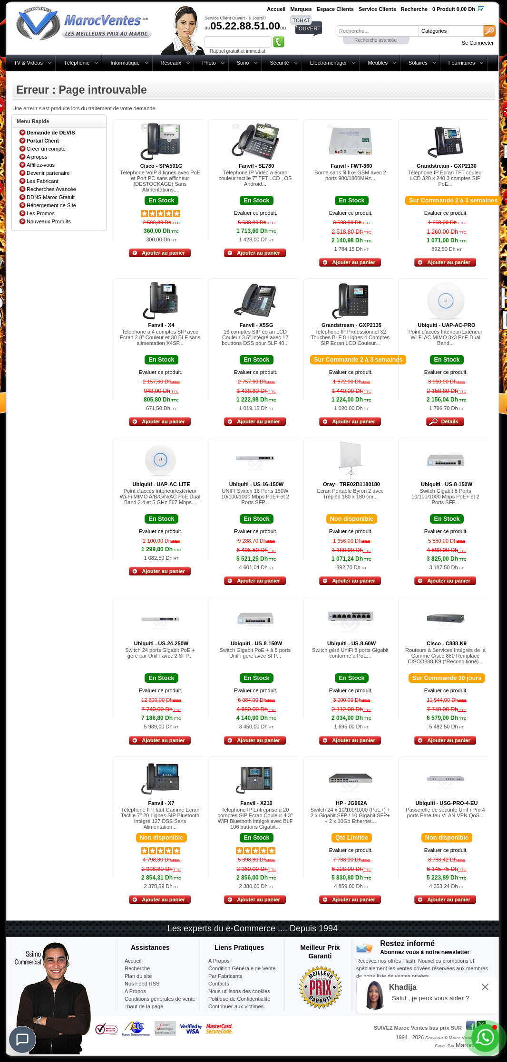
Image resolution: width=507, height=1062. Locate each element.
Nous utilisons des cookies (239, 991)
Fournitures (461, 63)
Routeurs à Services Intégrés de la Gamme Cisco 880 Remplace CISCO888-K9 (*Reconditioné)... (445, 655)
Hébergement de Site (51, 205)
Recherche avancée (375, 40)
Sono (243, 63)
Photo (209, 63)
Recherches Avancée (51, 189)
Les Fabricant (42, 181)
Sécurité (279, 63)
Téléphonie (76, 63)
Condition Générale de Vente (241, 968)
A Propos (219, 961)
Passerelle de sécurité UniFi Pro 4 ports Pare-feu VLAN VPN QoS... (445, 812)
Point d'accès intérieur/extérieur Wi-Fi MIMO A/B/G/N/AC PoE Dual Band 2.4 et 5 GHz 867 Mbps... (160, 496)
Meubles (378, 63)
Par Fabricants (225, 976)
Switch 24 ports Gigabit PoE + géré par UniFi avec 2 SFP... (160, 653)
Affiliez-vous (41, 165)
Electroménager (328, 63)
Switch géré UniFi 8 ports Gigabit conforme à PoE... (350, 653)
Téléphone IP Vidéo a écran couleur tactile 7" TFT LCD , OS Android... (255, 178)
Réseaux (171, 63)
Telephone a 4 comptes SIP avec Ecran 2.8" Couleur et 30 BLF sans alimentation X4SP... (160, 337)
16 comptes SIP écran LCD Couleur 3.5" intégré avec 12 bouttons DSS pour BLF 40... (255, 337)
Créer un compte (46, 149)
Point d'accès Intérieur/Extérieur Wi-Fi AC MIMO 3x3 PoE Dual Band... (446, 337)
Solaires (418, 63)
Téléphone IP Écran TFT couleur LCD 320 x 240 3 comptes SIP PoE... (445, 178)
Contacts (218, 983)
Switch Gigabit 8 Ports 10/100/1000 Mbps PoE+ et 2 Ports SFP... (445, 496)
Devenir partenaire (48, 173)
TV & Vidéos (28, 63)
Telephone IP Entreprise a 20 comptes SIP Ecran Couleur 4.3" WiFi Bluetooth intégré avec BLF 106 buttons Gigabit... (255, 818)
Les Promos (41, 213)
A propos (37, 157)
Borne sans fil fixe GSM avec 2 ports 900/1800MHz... (350, 175)
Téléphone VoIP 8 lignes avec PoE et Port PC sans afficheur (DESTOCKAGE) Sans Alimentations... (160, 181)
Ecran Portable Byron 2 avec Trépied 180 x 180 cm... (350, 493)
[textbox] (378, 31)
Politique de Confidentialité (239, 999)
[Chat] (22, 1039)
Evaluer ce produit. (256, 213)
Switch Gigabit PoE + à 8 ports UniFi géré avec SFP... (255, 653)
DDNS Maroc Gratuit (51, 197)
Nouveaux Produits (49, 221)
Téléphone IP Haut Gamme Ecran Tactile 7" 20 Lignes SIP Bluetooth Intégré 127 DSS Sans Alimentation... (160, 818)
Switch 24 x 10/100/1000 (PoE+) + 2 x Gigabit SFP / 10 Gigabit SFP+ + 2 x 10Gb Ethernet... (350, 815)
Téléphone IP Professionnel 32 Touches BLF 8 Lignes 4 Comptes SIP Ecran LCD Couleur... (350, 337)
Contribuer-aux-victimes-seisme (236, 1010)
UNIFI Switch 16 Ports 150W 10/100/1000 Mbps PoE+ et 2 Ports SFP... (255, 496)
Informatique (124, 63)
